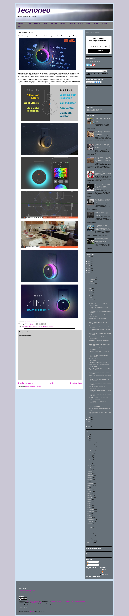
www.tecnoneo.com (36, 602)
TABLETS (88, 23)
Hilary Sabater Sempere (32, 601)
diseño (30, 326)
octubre (91, 281)
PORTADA (20, 23)
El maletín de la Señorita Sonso (94, 109)
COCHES (28, 23)
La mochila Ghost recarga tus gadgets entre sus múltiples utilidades (102, 214)
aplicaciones (90, 444)
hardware (45, 326)
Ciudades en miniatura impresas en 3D (99, 362)
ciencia (89, 458)
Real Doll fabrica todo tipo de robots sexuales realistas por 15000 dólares (102, 133)
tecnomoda (90, 531)
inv (88, 487)
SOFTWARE (54, 23)
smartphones (90, 519)
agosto (91, 286)
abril (90, 295)
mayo (90, 292)
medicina (89, 493)
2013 (89, 426)
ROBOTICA (37, 23)
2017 (89, 417)
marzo (90, 297)
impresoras (90, 483)
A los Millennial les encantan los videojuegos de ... (97, 387)
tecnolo (89, 529)
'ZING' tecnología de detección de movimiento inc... (97, 402)
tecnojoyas (90, 527)
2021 (89, 268)
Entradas (90, 562)
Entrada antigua (76, 383)
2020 (89, 270)
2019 (89, 272)
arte (88, 448)
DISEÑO (96, 23)
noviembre (92, 279)
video (88, 539)
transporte (90, 535)
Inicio (52, 383)
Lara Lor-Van (106, 572)
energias (89, 473)
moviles (89, 501)
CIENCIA (45, 23)
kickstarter (27, 321)
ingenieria (89, 485)
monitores (90, 497)
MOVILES (80, 23)
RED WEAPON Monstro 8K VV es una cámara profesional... (99, 405)
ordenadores (90, 509)
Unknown (105, 574)
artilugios (25, 326)
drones (89, 469)
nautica (89, 503)
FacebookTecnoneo (95, 61)
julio (90, 288)
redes (88, 513)
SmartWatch (90, 521)
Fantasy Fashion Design (92, 110)
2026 (89, 256)
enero (90, 302)
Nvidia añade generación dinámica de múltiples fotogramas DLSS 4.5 (101, 240)
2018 (89, 275)
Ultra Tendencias (35, 321)
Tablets (89, 525)
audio (88, 452)
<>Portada (21, 610)
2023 (89, 263)
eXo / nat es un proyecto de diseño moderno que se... (98, 319)
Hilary (104, 569)
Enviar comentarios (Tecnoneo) (33, 386)
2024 (89, 261)
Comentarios (91, 565)
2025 (89, 259)
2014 (89, 424)
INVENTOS (62, 23)
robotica (89, 517)
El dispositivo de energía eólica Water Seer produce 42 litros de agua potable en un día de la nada (103, 159)
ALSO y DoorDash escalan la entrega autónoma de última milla (102, 201)
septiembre (92, 283)
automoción (90, 454)
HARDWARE (72, 23)
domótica (35, 326)
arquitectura (90, 446)
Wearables (90, 543)
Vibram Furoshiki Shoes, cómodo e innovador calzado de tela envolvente (103, 173)
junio (90, 290)
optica (89, 507)
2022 (89, 266)
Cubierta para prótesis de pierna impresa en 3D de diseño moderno (103, 120)
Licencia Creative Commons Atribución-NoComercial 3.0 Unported (68, 601)
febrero (91, 299)
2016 (89, 419)
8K (88, 440)
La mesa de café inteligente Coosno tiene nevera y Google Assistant (103, 146)
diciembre (91, 277)
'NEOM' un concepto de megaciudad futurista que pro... (98, 398)
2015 (89, 421)
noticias (89, 505)
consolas (89, 461)
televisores (90, 533)
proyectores (90, 511)
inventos (50, 326)
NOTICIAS (104, 23)
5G (88, 436)
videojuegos (90, 541)
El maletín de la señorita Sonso (27, 590)
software (89, 523)
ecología (89, 471)
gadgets (40, 326)
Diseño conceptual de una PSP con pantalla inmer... (98, 315)
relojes (89, 515)
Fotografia (90, 475)
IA (88, 481)
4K (88, 434)
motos (89, 499)
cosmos (89, 463)
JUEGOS (20, 27)
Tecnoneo (34, 10)
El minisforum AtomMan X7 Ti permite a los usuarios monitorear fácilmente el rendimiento (102, 187)
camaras (89, 456)
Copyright (31, 611)
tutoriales (89, 537)
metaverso (90, 495)
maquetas (90, 491)
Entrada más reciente (25, 383)
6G (88, 438)
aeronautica (90, 442)
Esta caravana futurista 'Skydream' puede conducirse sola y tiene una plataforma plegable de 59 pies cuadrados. (103, 227)
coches (89, 460)
